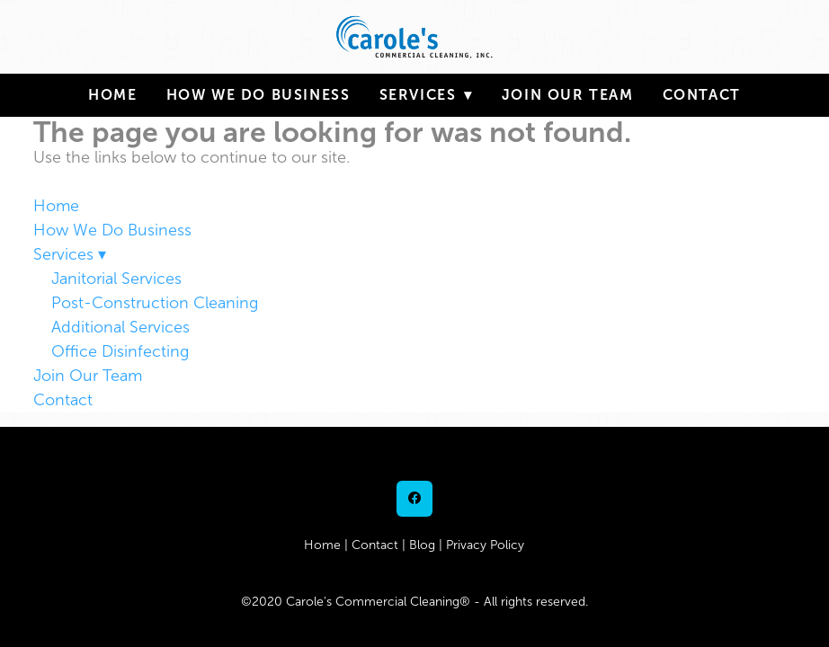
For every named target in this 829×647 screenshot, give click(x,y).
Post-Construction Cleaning (154, 303)
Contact (702, 94)
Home (112, 94)
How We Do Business (258, 94)
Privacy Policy (485, 545)
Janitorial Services (116, 279)
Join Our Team (568, 94)
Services (426, 94)
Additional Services (120, 327)
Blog (422, 545)
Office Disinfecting (120, 351)
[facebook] (414, 499)
